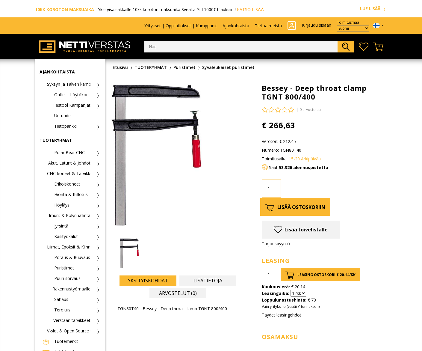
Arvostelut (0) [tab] (178, 293)
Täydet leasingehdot (281, 315)
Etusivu (120, 67)
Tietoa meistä (268, 25)
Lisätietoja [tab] (207, 280)
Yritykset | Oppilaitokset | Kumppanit (180, 25)
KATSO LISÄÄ (250, 9)
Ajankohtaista (236, 25)
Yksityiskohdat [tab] (148, 280)
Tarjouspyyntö (276, 243)
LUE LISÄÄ (373, 8)
